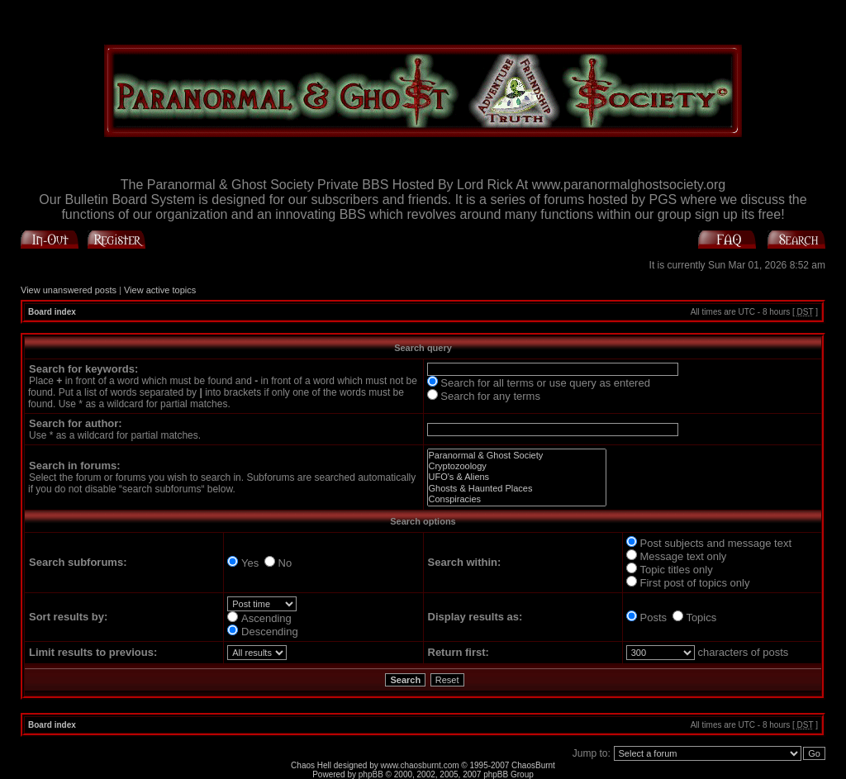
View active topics (160, 290)
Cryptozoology (517, 466)
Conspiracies (517, 499)
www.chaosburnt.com (420, 765)
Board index (52, 311)
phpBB (371, 774)
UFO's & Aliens (517, 477)
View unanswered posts (68, 290)
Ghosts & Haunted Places (517, 488)
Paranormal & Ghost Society (517, 455)
